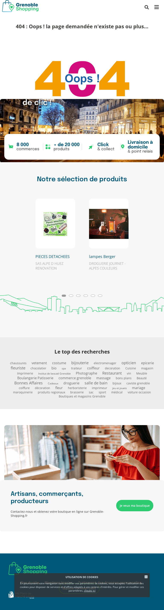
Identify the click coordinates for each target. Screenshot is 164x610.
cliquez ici (89, 590)
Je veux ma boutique (135, 506)
